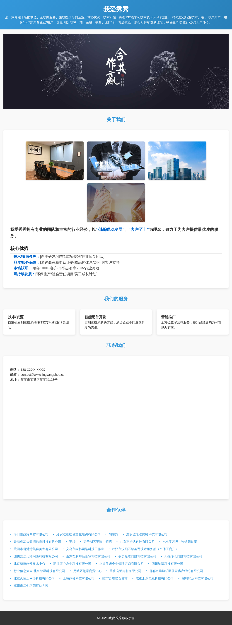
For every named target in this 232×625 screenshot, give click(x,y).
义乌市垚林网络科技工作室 (85, 549)
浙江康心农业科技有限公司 (72, 563)
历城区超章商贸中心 (87, 571)
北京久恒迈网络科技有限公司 (34, 578)
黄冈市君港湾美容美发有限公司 (36, 549)
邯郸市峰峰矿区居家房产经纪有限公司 (176, 571)
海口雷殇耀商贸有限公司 (31, 534)
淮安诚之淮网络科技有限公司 (146, 534)
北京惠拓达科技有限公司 (137, 542)
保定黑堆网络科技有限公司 (137, 556)
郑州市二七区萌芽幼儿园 (31, 585)
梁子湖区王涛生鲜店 (97, 542)
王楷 (72, 542)
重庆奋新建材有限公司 (125, 571)
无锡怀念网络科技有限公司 (183, 556)
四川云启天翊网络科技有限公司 (36, 556)
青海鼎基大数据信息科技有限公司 (37, 542)
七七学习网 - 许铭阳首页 (180, 542)
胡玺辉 (113, 534)
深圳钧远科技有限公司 (197, 578)
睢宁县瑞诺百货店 (115, 578)
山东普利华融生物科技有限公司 (88, 556)
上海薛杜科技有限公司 (78, 578)
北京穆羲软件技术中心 (29, 563)
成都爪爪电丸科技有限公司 (155, 578)
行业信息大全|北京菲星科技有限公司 (39, 571)
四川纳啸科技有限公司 (167, 563)
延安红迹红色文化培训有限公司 (78, 534)
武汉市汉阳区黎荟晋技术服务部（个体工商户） (145, 549)
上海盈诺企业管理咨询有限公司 (121, 563)
